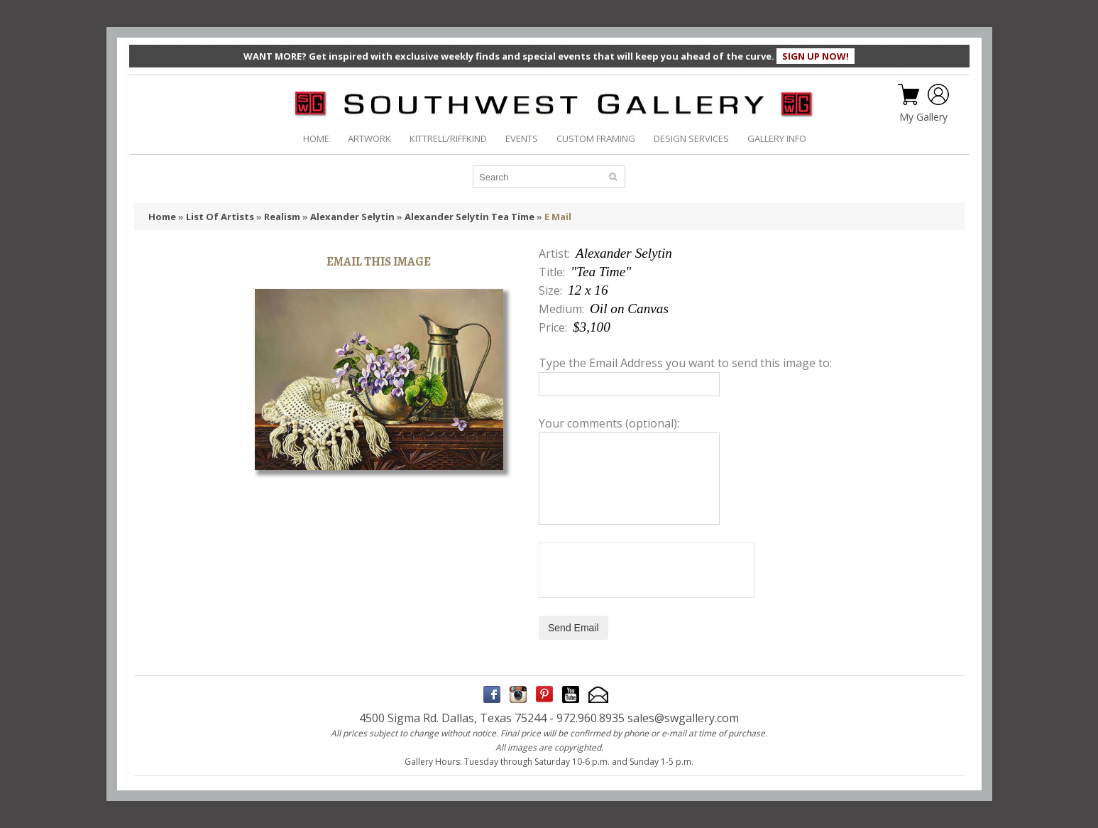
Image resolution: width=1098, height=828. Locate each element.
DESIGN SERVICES (691, 138)
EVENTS (521, 138)
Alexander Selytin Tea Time (469, 216)
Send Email (573, 627)
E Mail (557, 216)
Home (162, 216)
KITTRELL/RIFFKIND (448, 138)
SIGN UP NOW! (815, 56)
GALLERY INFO (776, 138)
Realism (282, 216)
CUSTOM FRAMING (595, 138)
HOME (316, 138)
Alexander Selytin (352, 216)
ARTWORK (369, 138)
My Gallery (923, 117)
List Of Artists (220, 216)
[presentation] (646, 570)
